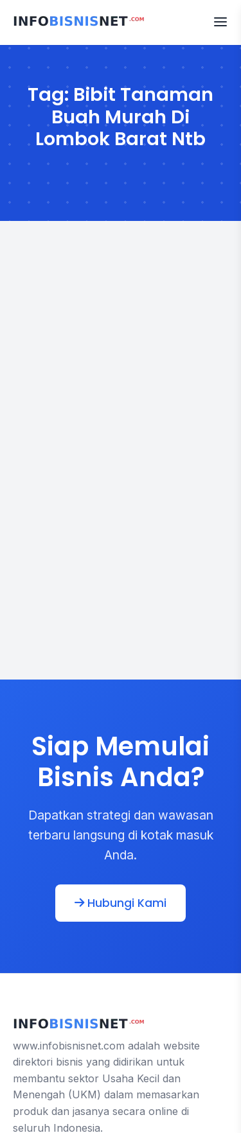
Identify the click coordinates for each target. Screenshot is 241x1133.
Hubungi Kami (120, 903)
